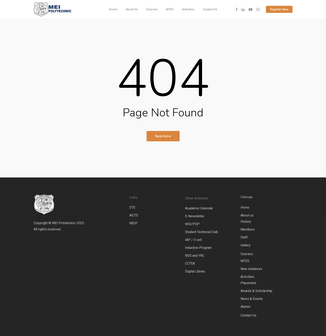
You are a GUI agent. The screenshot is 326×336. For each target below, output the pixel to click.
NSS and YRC (194, 256)
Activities (247, 277)
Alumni (245, 307)
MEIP (133, 223)
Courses (247, 254)
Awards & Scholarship (256, 291)
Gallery (246, 245)
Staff (244, 237)
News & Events (252, 299)
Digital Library (195, 271)
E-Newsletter (194, 216)
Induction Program (198, 248)
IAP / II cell (193, 240)
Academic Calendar (199, 208)
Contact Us (248, 315)
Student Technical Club (201, 232)
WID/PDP (192, 224)
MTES (245, 261)
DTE (132, 207)
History (246, 222)
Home (245, 207)
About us (247, 215)
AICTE (133, 215)
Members (248, 229)
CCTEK (190, 263)
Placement (248, 283)
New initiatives (251, 269)
